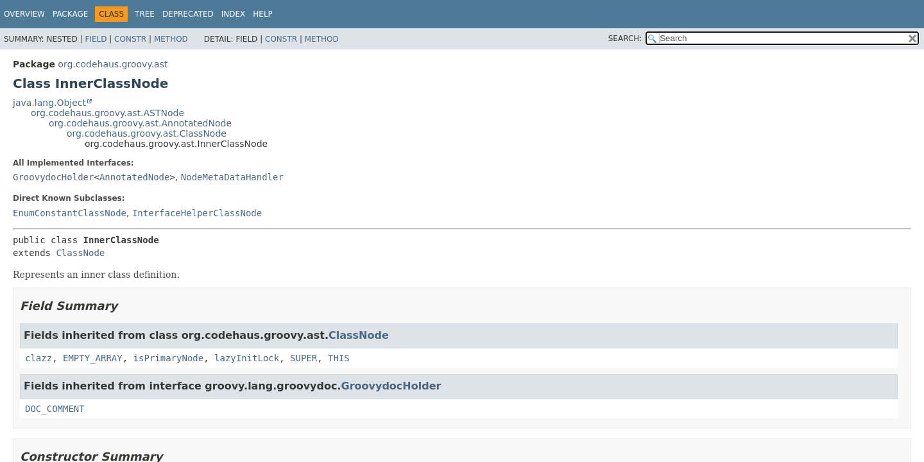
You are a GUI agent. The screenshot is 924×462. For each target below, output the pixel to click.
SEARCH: (625, 38)
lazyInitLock (246, 358)
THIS (339, 358)
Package (70, 14)
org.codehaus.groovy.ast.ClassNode (147, 133)
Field (96, 39)
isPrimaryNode (168, 358)
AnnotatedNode (134, 177)
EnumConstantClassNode (69, 213)
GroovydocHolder (53, 177)
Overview (24, 14)
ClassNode (80, 253)
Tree (145, 14)
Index (233, 14)
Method (171, 39)
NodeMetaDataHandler (232, 177)
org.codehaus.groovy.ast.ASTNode (107, 113)
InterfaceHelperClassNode (197, 213)
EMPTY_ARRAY (93, 358)
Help (263, 14)
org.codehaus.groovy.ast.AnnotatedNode (140, 123)
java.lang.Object (49, 103)
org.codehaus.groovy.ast (112, 64)
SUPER (303, 358)
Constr (130, 39)
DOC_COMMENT (55, 409)
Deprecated (188, 14)
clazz (38, 358)
